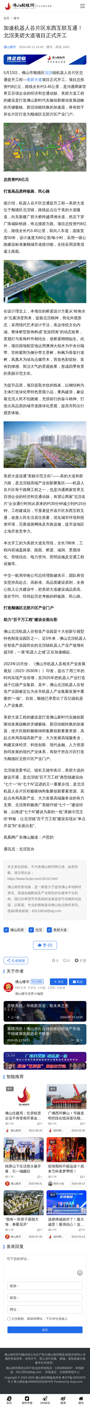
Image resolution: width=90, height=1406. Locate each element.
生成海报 (16, 960)
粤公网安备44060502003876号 (33, 1381)
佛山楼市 (10, 47)
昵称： (15, 1286)
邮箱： (15, 1298)
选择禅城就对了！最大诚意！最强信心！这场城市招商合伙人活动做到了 (66, 1222)
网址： (15, 1309)
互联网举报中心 (70, 1372)
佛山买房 (17, 930)
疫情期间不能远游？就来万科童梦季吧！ (66, 1168)
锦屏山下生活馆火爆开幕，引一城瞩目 (23, 1168)
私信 (78, 981)
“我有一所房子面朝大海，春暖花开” (22, 1221)
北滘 (48, 73)
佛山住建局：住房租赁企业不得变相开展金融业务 (23, 1116)
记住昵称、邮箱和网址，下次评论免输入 (37, 1318)
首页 (6, 18)
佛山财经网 (42, 1377)
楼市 (49, 47)
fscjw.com (76, 1381)
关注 (59, 981)
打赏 (79, 960)
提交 (45, 1330)
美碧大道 (34, 80)
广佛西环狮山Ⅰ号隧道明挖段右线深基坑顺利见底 (66, 1116)
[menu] (83, 6)
